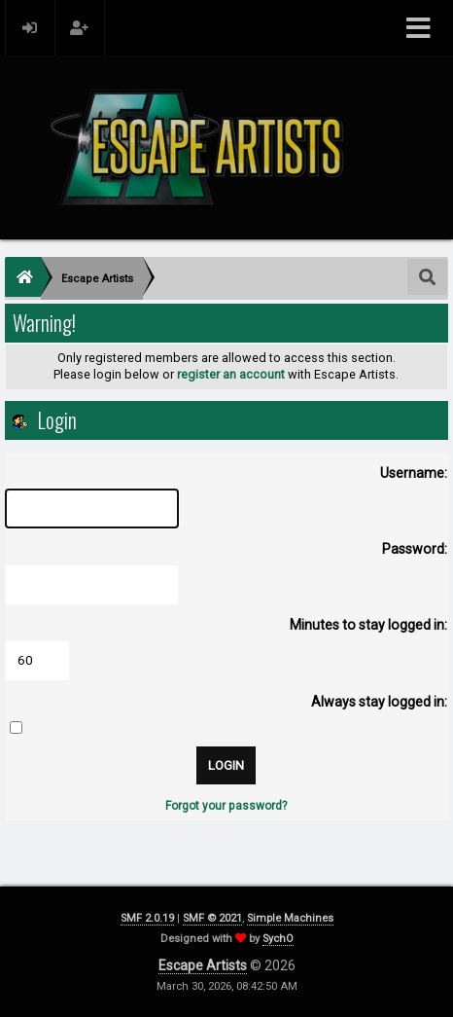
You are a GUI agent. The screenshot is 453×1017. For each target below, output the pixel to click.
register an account (231, 374)
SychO (278, 938)
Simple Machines (290, 918)
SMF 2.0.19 (147, 918)
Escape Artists (202, 965)
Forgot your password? (226, 806)
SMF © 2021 (212, 918)
